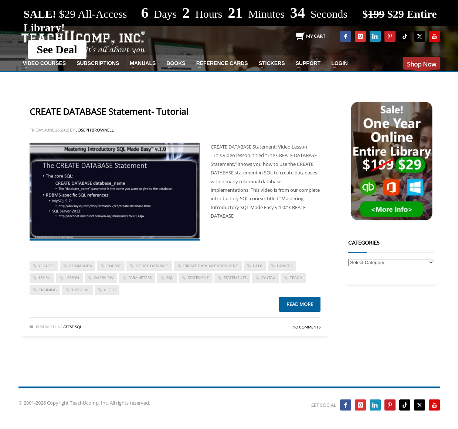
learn (45, 277)
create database (152, 265)
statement (198, 277)
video (110, 289)
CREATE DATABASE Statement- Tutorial (109, 111)
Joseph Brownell (95, 129)
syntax (268, 277)
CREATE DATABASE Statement (210, 265)
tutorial (80, 289)
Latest (67, 326)
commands (80, 265)
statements (235, 277)
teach (296, 277)
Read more (299, 304)
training (48, 289)
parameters (140, 277)
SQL (169, 277)
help (257, 265)
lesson (72, 277)
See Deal (57, 49)
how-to (284, 265)
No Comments (306, 327)
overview (103, 277)
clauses (46, 265)
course (113, 265)
